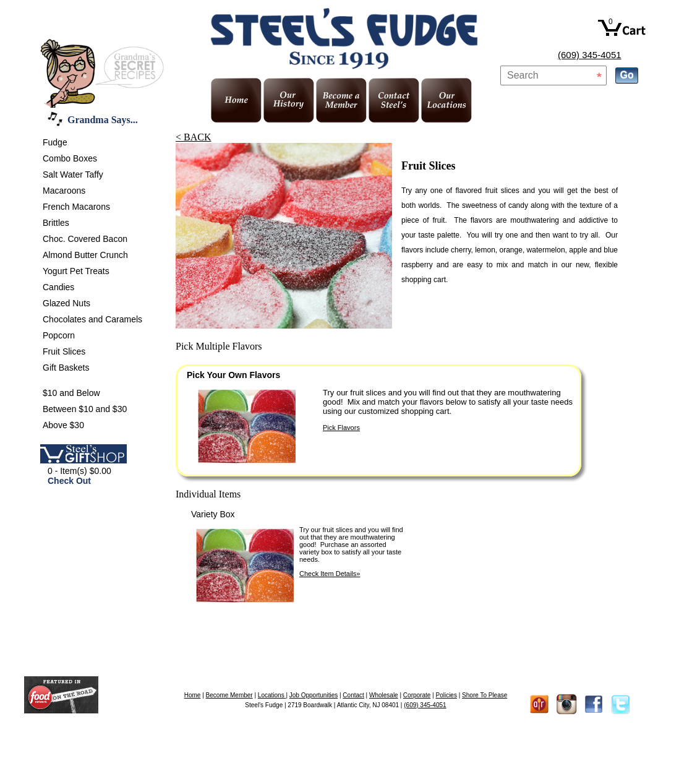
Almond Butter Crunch (85, 255)
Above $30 (63, 425)
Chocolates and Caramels (92, 319)
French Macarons (76, 207)
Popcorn (59, 335)
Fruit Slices (64, 351)
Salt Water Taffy (73, 174)
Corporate (416, 695)
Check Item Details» (329, 573)
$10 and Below (71, 393)
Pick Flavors (341, 427)
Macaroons (64, 191)
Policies (445, 695)
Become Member (229, 695)
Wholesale (383, 695)
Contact (353, 695)
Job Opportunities (313, 695)
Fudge (55, 142)
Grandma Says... (102, 119)
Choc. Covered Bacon (85, 239)
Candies (58, 287)
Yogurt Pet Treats (76, 271)
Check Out (69, 481)
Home (192, 695)
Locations (272, 695)
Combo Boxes (70, 158)
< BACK (193, 137)
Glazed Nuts (66, 303)
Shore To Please (484, 695)
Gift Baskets (66, 367)
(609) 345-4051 (589, 54)
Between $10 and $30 (85, 409)
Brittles (56, 223)
